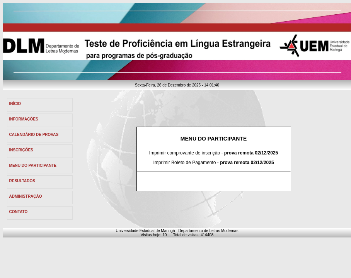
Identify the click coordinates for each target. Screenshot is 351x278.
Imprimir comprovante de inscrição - (213, 153)
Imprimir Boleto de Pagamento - (213, 162)
